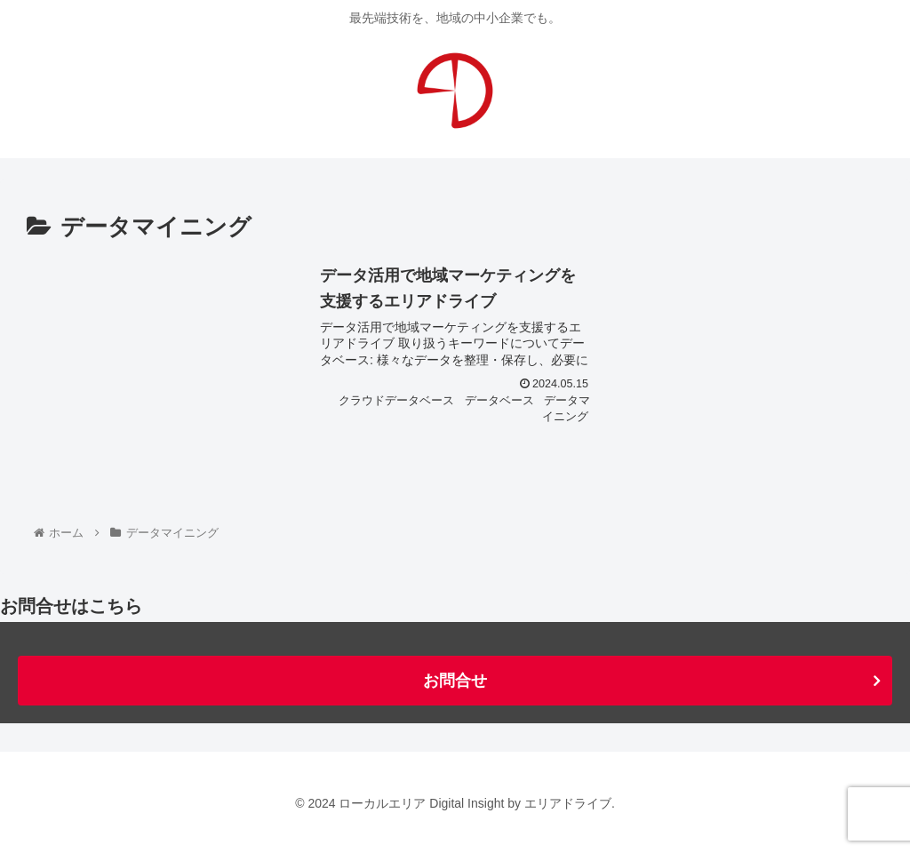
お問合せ (455, 681)
